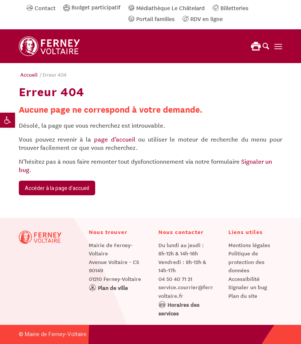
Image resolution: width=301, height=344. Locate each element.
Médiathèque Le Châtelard (166, 7)
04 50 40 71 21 (175, 278)
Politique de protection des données (246, 261)
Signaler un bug (247, 287)
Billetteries (230, 7)
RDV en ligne (202, 18)
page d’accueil (114, 138)
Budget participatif (91, 6)
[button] (7, 120)
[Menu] (278, 46)
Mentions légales (249, 245)
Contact (41, 7)
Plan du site (242, 295)
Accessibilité (244, 278)
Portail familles (151, 18)
